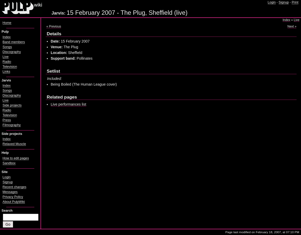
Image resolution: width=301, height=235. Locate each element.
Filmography (12, 125)
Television (10, 66)
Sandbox (9, 163)
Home (7, 23)
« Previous (53, 26)
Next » (292, 26)
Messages (10, 192)
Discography (12, 52)
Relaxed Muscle (14, 144)
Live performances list (68, 104)
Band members (14, 42)
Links (6, 71)
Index (286, 20)
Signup (284, 2)
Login (272, 2)
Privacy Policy (13, 197)
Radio (7, 62)
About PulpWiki (14, 202)
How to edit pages (16, 158)
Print (295, 2)
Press (7, 120)
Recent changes (15, 187)
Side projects (12, 105)
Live (296, 20)
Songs (7, 47)
